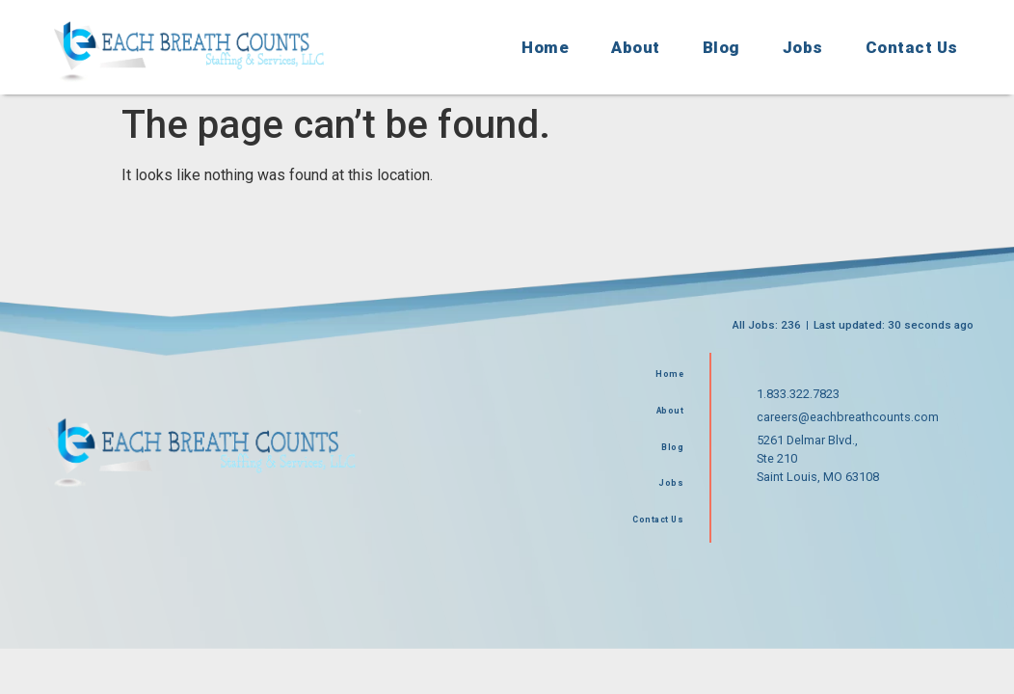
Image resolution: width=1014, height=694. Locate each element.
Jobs (803, 47)
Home (545, 47)
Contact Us (912, 47)
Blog (721, 47)
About (635, 47)
